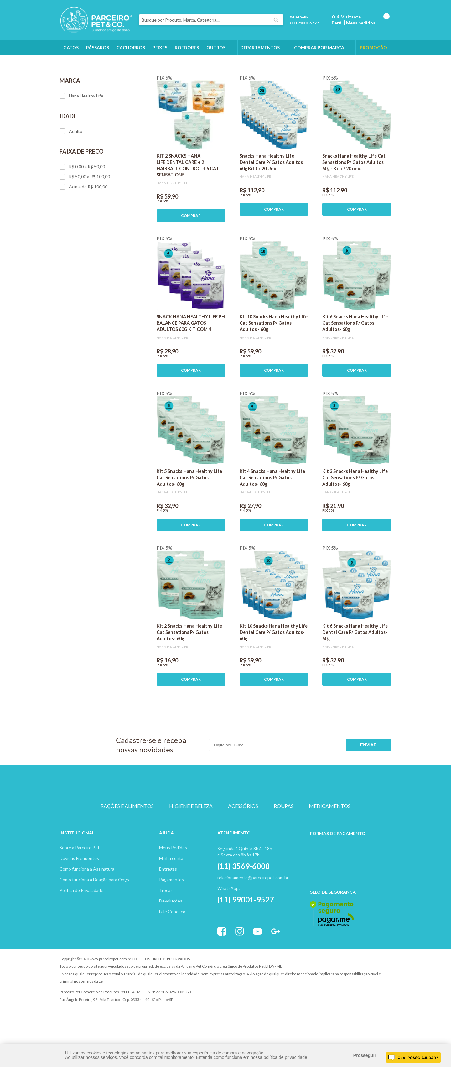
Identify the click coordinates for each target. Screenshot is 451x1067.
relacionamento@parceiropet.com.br (252, 913)
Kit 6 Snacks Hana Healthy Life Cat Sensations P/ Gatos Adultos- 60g (355, 358)
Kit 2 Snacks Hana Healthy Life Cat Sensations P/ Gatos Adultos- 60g (189, 668)
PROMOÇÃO (373, 47)
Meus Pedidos (173, 883)
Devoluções (170, 936)
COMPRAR (191, 250)
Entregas (168, 904)
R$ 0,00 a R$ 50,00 (82, 202)
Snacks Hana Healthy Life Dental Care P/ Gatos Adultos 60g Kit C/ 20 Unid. (271, 198)
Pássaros (97, 47)
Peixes (160, 47)
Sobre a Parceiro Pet (80, 883)
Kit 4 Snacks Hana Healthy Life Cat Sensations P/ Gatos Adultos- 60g (272, 513)
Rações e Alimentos (110, 63)
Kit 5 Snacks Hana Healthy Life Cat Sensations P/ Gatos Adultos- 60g (189, 513)
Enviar (368, 780)
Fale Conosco (172, 946)
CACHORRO (166, 819)
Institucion (74, 868)
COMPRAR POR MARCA (319, 47)
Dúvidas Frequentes (79, 893)
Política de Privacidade (81, 925)
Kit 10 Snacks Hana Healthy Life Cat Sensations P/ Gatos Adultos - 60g (274, 358)
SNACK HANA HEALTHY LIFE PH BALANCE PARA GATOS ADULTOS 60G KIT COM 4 (191, 358)
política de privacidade (285, 1057)
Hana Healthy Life (81, 131)
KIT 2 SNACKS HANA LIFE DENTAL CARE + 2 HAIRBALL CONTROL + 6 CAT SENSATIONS (188, 201)
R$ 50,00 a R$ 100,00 (85, 212)
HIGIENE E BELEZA (191, 841)
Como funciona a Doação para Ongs (94, 915)
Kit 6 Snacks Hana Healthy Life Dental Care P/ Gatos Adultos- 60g (355, 668)
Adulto (71, 167)
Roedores (187, 47)
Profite (374, 994)
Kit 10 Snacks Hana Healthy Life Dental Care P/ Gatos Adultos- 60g (274, 668)
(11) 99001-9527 (304, 22)
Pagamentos (171, 915)
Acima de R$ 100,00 (83, 222)
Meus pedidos (360, 22)
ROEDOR (255, 819)
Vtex (340, 994)
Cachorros (131, 47)
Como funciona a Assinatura (87, 904)
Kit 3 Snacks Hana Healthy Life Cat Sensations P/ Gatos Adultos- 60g (355, 513)
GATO (195, 819)
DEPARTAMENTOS (260, 47)
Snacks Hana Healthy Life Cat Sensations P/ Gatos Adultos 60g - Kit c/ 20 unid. (354, 198)
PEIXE (285, 819)
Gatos (71, 47)
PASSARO (225, 819)
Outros (216, 47)
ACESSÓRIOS (243, 841)
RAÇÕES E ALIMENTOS (127, 841)
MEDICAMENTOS (329, 841)
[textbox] (211, 19)
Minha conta (171, 893)
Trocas (166, 925)
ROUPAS (283, 841)
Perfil (337, 22)
